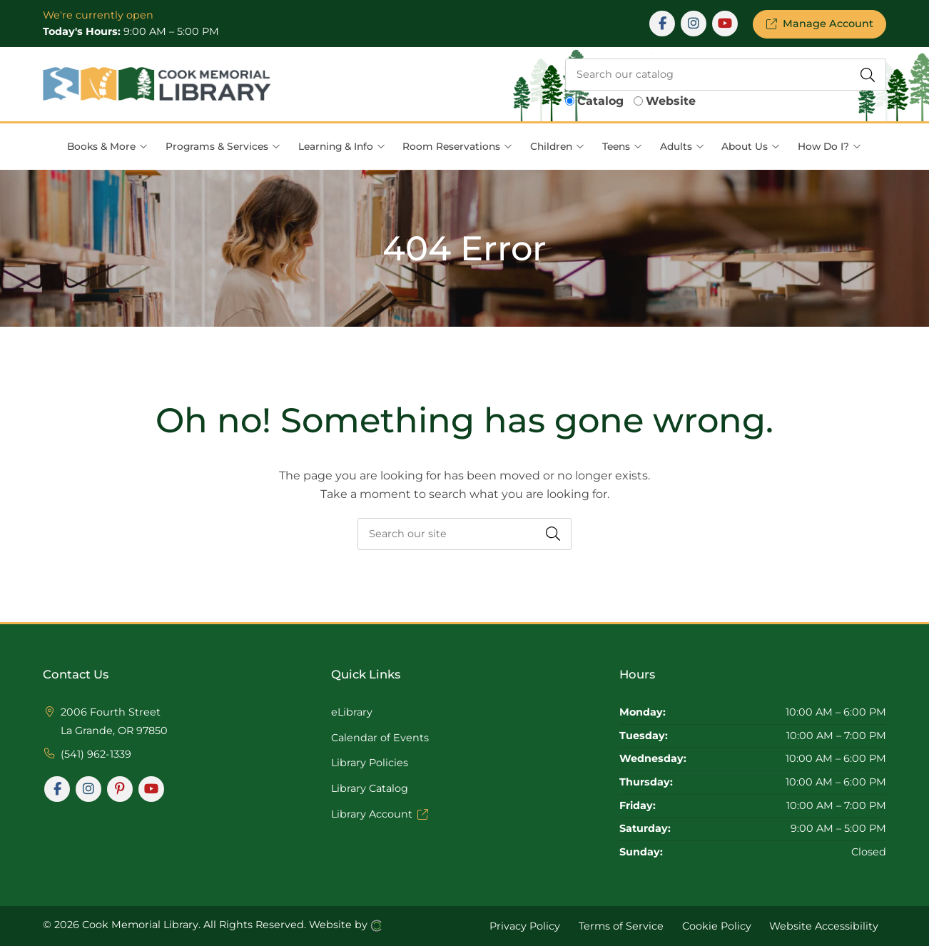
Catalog (600, 101)
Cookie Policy (716, 925)
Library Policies (369, 762)
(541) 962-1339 (96, 754)
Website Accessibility (823, 925)
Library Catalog (369, 788)
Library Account (379, 814)
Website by (345, 925)
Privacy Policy (524, 925)
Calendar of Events (380, 737)
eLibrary (351, 712)
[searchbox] (725, 75)
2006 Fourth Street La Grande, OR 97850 (114, 721)
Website (671, 101)
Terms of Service (621, 925)
